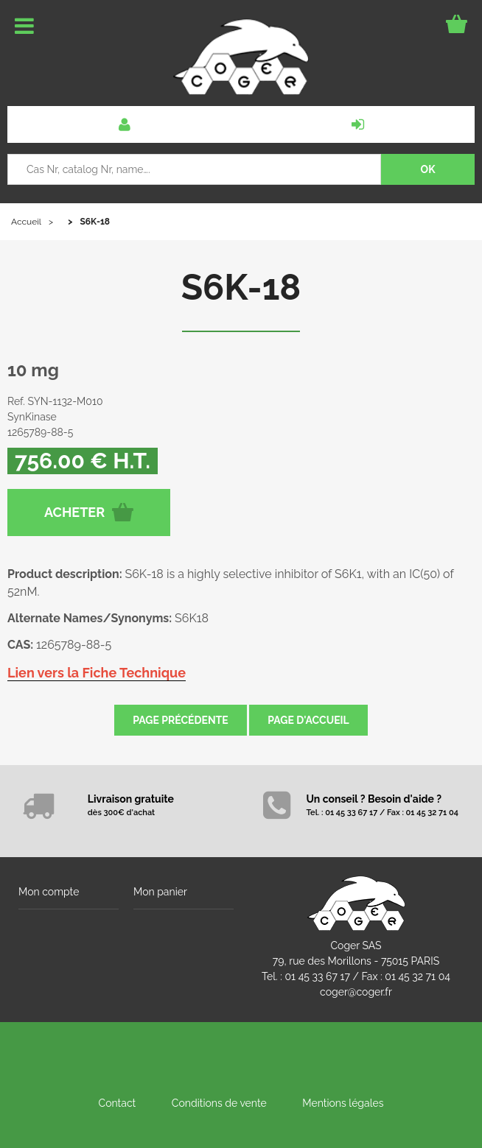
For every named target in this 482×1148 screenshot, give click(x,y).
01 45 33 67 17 (317, 976)
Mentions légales (342, 1103)
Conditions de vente (219, 1103)
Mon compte (48, 892)
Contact (117, 1103)
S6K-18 (241, 287)
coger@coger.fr (356, 992)
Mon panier (160, 892)
